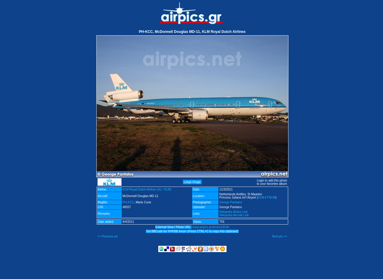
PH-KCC (128, 202)
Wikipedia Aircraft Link (234, 215)
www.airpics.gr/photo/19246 (210, 227)
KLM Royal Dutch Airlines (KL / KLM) (147, 189)
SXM (261, 197)
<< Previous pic (108, 236)
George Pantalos (230, 202)
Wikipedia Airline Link (233, 212)
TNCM (271, 197)
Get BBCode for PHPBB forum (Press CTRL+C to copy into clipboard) (192, 231)
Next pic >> (279, 236)
